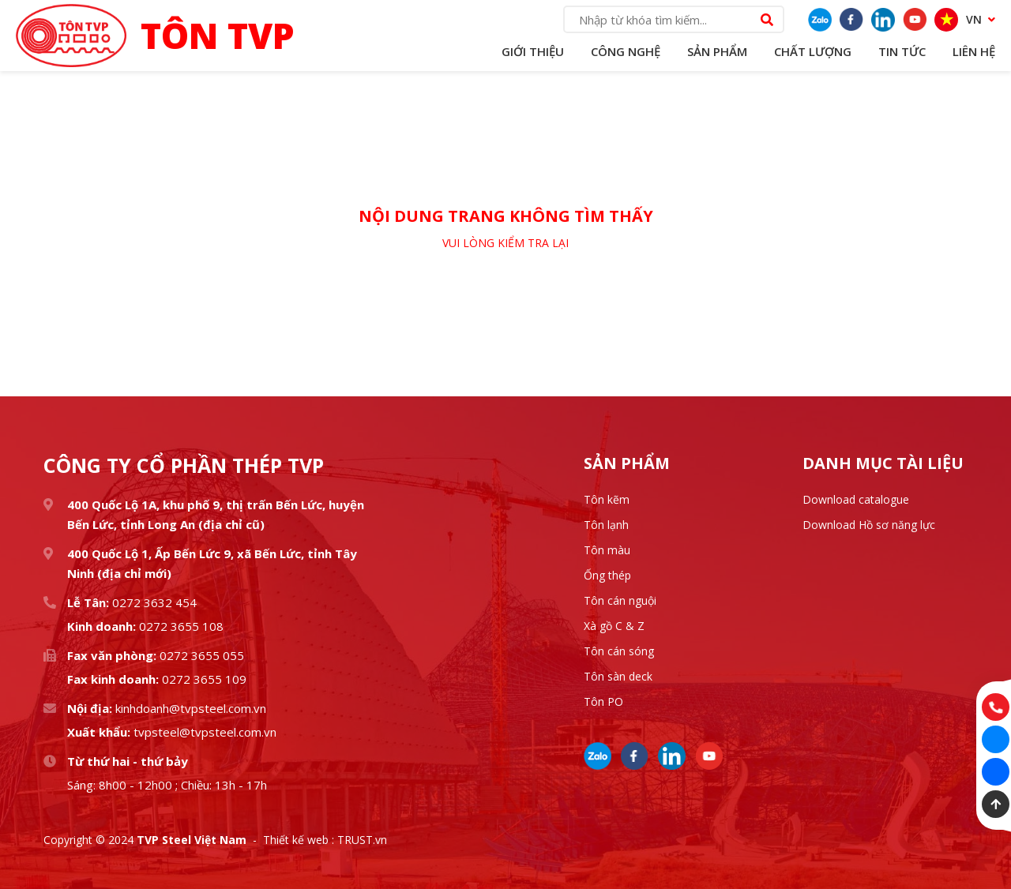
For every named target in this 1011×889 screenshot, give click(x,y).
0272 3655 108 (180, 626)
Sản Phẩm (717, 51)
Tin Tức (902, 51)
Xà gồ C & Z (614, 625)
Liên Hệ (974, 51)
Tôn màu (607, 549)
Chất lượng (812, 51)
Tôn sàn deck (618, 676)
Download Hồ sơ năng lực (868, 524)
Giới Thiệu (533, 51)
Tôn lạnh (606, 524)
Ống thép (607, 575)
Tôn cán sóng (619, 650)
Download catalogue (855, 499)
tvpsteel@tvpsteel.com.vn (203, 732)
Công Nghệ (625, 51)
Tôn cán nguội (620, 600)
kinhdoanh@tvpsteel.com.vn (189, 708)
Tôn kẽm (607, 499)
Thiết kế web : (298, 839)
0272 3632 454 (154, 602)
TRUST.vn (362, 839)
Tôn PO (603, 701)
